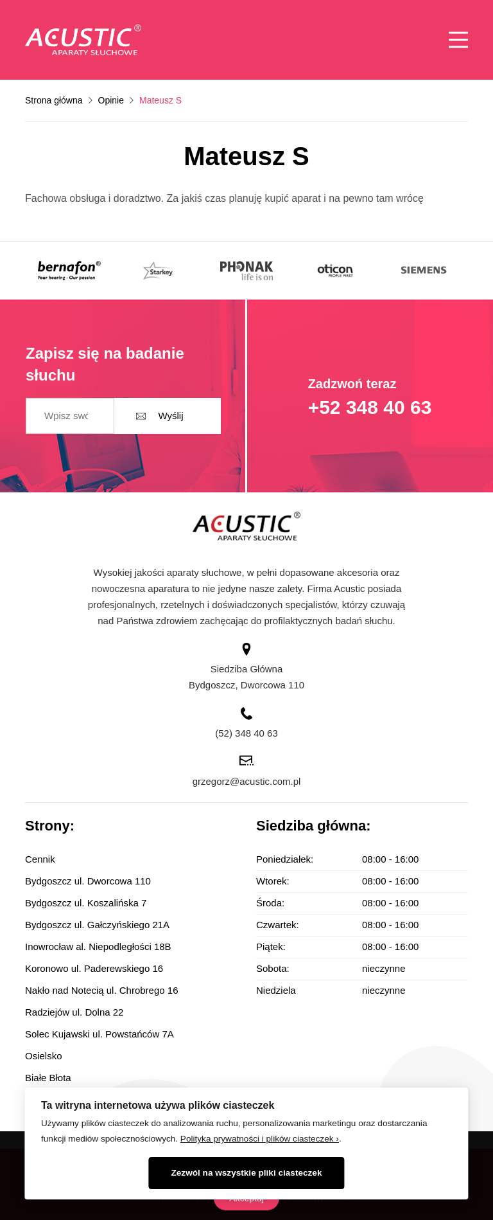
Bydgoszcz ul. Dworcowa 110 (88, 880)
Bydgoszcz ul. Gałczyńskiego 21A (97, 924)
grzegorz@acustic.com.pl (247, 781)
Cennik (40, 859)
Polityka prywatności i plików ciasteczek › (259, 1139)
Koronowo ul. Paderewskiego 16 (94, 968)
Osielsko (43, 1055)
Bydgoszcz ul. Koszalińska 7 (85, 902)
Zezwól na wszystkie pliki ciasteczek (246, 1173)
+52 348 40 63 (370, 407)
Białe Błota (48, 1077)
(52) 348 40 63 (246, 733)
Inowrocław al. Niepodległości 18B (98, 946)
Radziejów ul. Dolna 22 (74, 1012)
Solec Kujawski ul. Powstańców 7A (99, 1033)
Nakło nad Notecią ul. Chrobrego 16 (101, 990)
